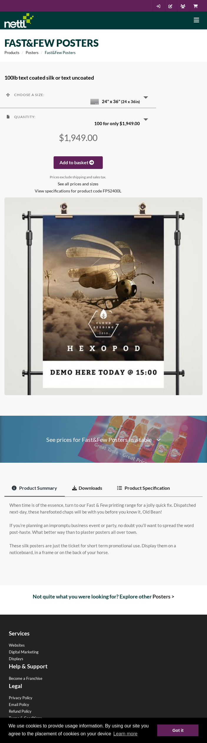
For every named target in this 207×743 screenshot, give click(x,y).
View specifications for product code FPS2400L (78, 191)
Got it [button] (177, 730)
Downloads (87, 488)
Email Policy (19, 704)
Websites (17, 645)
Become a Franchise (25, 678)
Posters (32, 52)
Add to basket (78, 162)
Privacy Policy (20, 697)
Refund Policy (20, 711)
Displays (16, 658)
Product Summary (34, 488)
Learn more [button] (125, 733)
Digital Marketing (24, 652)
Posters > (163, 596)
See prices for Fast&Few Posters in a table (103, 439)
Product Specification (143, 488)
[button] (78, 97)
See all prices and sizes (78, 184)
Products (11, 52)
